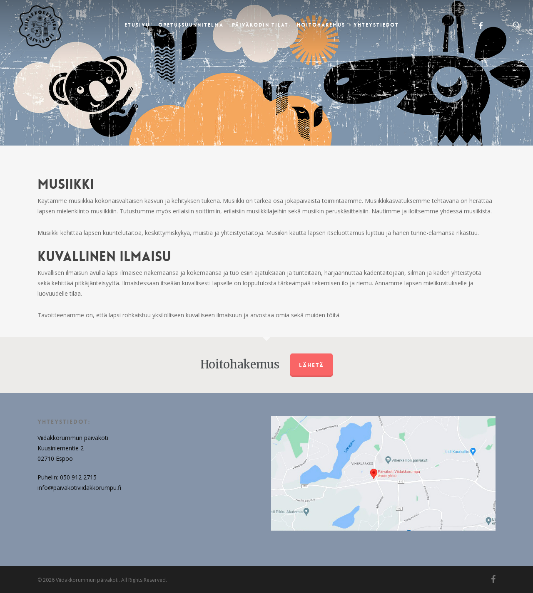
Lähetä (311, 365)
